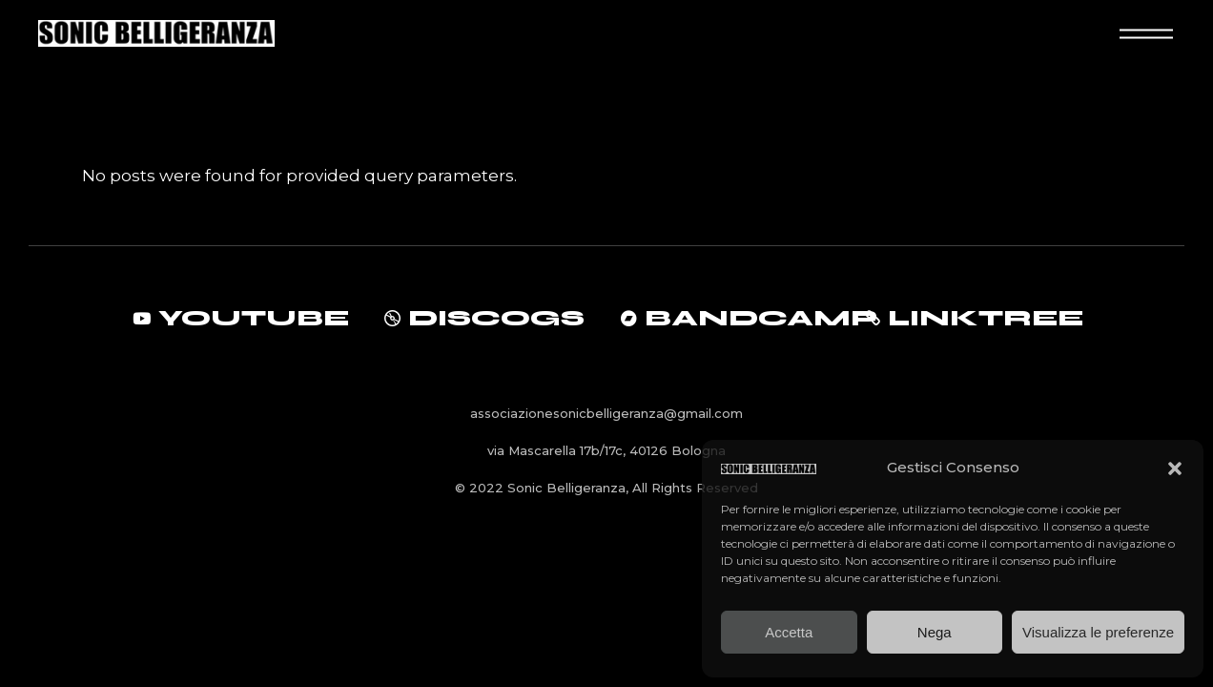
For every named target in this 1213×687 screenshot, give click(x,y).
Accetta (788, 632)
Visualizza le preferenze (1098, 632)
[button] (1174, 468)
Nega (934, 632)
